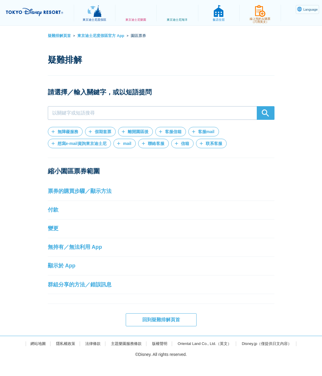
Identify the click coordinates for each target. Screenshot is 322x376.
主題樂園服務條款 (123, 357)
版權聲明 (159, 357)
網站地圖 (30, 357)
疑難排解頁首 (59, 35)
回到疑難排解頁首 (161, 333)
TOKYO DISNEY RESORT (38, 12)
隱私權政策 (59, 357)
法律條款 (88, 357)
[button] (65, 131)
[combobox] (161, 113)
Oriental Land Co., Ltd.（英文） (206, 357)
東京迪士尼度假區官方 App (100, 35)
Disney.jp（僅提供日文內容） (273, 357)
